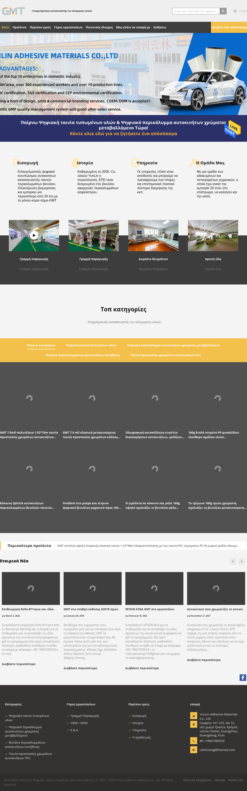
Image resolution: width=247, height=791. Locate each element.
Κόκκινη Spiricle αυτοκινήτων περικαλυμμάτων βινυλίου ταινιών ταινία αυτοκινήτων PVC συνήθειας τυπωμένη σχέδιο (26, 505)
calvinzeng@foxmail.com (213, 750)
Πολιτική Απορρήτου (197, 780)
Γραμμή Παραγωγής (83, 716)
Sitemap (219, 780)
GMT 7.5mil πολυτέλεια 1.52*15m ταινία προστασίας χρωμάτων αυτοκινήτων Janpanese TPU (29, 435)
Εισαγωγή (137, 716)
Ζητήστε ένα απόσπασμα (229, 27)
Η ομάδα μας (139, 737)
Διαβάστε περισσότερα (18, 664)
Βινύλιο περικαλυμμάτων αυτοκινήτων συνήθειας (25, 744)
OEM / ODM (77, 723)
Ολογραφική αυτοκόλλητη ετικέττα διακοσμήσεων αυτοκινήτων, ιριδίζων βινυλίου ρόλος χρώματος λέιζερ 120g (154, 435)
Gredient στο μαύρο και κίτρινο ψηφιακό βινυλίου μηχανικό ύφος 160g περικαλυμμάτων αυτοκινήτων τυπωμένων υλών (91, 505)
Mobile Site (235, 780)
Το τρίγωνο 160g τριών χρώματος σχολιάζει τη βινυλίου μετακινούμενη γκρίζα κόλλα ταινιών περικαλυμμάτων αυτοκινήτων (217, 505)
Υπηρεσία (137, 730)
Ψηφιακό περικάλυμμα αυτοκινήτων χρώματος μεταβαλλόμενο (23, 731)
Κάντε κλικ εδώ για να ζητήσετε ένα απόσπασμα (123, 133)
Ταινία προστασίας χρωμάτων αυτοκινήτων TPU (28, 756)
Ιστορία (135, 723)
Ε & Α (72, 730)
